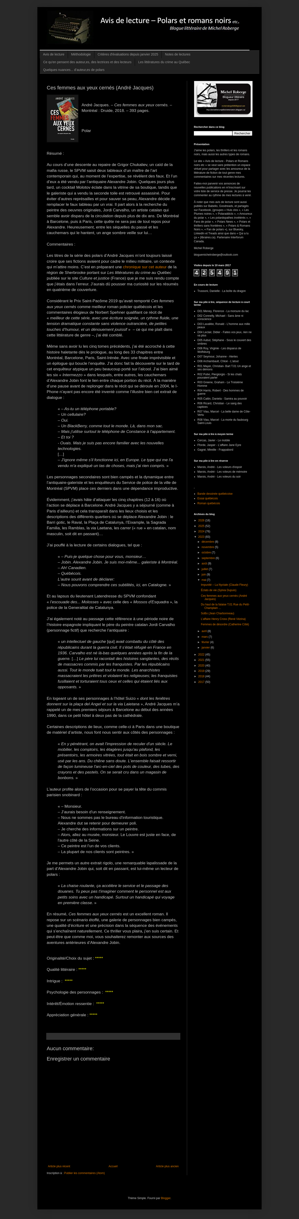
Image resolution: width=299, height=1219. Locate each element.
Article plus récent (59, 1166)
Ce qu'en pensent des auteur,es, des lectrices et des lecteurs (87, 62)
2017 (201, 682)
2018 (201, 676)
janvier (206, 647)
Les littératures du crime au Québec (164, 62)
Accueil (113, 1166)
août (205, 563)
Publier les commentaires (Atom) (84, 1173)
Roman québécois (208, 503)
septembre (209, 558)
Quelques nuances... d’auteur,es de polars (73, 70)
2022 (201, 654)
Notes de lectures (177, 54)
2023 (201, 536)
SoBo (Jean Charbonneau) (217, 613)
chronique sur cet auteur (145, 267)
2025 (201, 526)
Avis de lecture (53, 54)
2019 (201, 671)
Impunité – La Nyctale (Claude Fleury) (224, 584)
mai (204, 580)
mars (205, 636)
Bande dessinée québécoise (215, 493)
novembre (208, 547)
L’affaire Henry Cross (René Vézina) (223, 619)
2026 (201, 520)
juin (204, 574)
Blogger (166, 1198)
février (206, 642)
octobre (207, 552)
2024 (201, 531)
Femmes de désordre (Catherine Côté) (225, 624)
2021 (201, 660)
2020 (201, 665)
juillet (205, 569)
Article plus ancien (167, 1166)
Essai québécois (207, 498)
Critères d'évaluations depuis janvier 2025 (128, 54)
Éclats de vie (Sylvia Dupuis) (218, 590)
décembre (208, 541)
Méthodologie (81, 54)
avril (204, 631)
